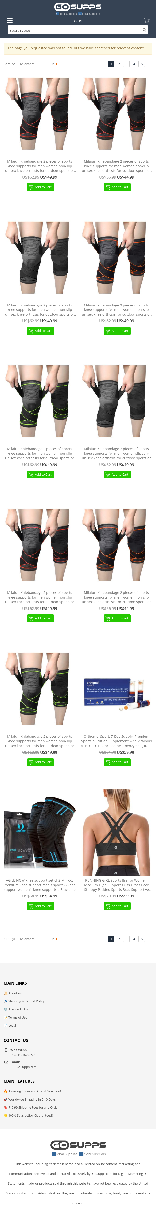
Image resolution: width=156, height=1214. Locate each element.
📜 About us (13, 993)
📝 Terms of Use (15, 1017)
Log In (77, 21)
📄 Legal (10, 1025)
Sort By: (9, 64)
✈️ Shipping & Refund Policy (24, 1001)
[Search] (78, 29)
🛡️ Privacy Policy (16, 1009)
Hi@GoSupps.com (23, 1067)
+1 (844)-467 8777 (22, 1055)
